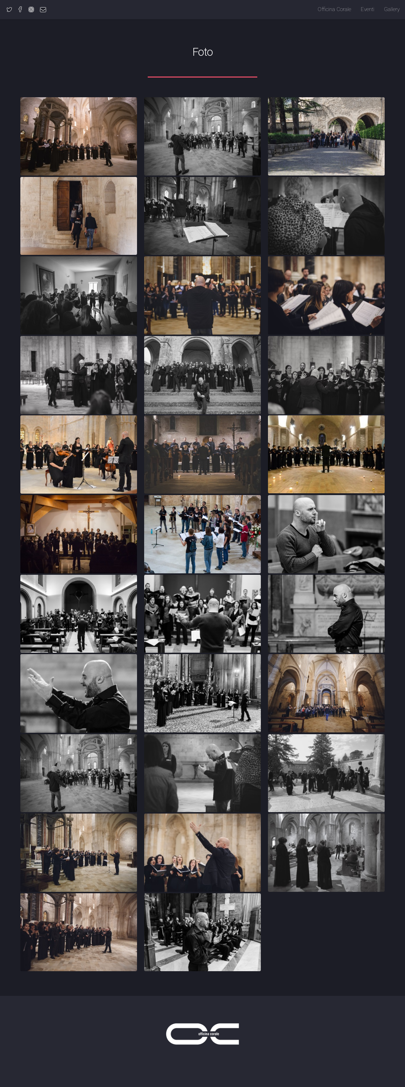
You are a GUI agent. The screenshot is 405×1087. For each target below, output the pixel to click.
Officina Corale (334, 9)
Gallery (392, 9)
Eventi (367, 9)
